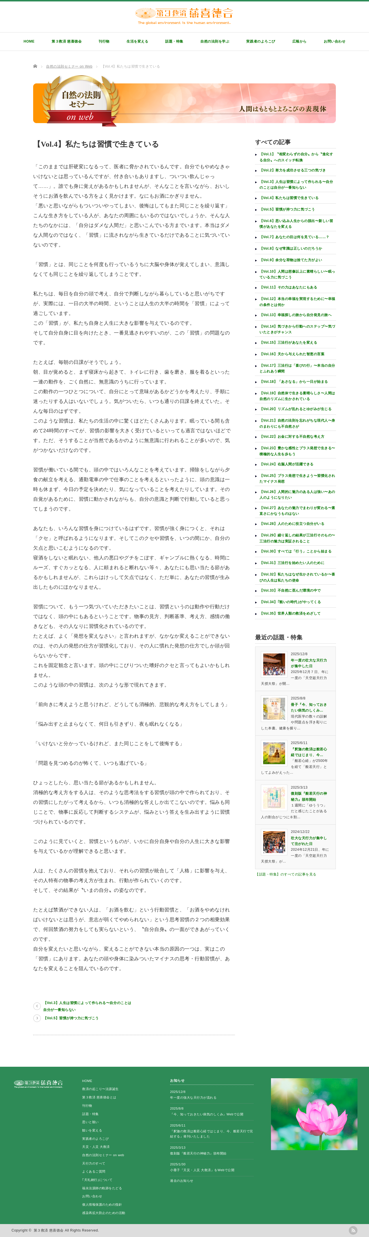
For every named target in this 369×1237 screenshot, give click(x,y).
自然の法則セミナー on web (103, 1155)
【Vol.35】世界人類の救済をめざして (290, 613)
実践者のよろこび (260, 41)
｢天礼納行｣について (97, 1179)
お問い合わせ (334, 41)
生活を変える (137, 41)
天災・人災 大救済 (96, 1146)
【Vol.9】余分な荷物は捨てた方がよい (290, 260)
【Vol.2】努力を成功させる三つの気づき (292, 170)
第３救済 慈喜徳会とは (99, 1097)
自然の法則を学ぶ (214, 41)
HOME (29, 41)
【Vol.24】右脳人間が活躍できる (286, 464)
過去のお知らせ (181, 1180)
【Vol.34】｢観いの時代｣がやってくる (290, 602)
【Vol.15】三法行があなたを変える (288, 343)
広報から (299, 41)
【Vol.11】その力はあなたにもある (288, 287)
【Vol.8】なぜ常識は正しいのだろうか (290, 248)
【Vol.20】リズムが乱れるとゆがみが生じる (295, 409)
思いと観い (90, 1122)
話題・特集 (174, 41)
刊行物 (104, 41)
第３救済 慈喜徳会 (67, 41)
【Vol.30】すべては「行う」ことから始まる (295, 551)
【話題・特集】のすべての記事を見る (286, 874)
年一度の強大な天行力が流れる (193, 1097)
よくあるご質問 (94, 1171)
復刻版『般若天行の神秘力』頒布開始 (198, 1153)
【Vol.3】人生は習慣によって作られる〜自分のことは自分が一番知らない (87, 1006)
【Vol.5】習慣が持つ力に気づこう (71, 1018)
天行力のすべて (94, 1163)
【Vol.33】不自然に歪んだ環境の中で (290, 590)
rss (353, 1230)
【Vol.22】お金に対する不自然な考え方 (291, 437)
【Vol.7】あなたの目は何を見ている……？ (294, 237)
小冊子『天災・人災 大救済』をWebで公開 (202, 1170)
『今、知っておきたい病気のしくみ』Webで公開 (206, 1114)
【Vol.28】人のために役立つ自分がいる (291, 524)
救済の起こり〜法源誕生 (100, 1089)
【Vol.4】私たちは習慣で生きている (289, 198)
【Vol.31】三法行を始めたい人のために (291, 563)
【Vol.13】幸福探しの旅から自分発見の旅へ (295, 315)
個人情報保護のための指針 (102, 1204)
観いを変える (92, 1130)
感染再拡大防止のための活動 (103, 1213)
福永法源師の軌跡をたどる (102, 1188)
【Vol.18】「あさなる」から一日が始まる (293, 382)
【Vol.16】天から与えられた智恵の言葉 (291, 354)
